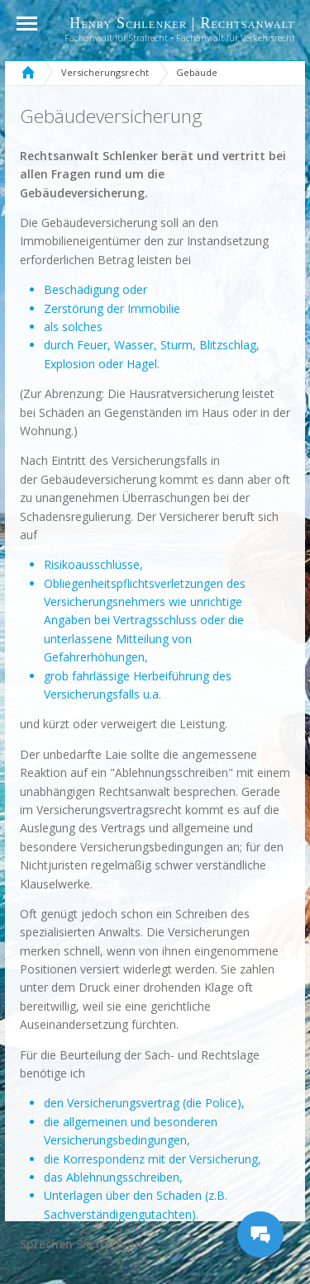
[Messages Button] (260, 1234)
